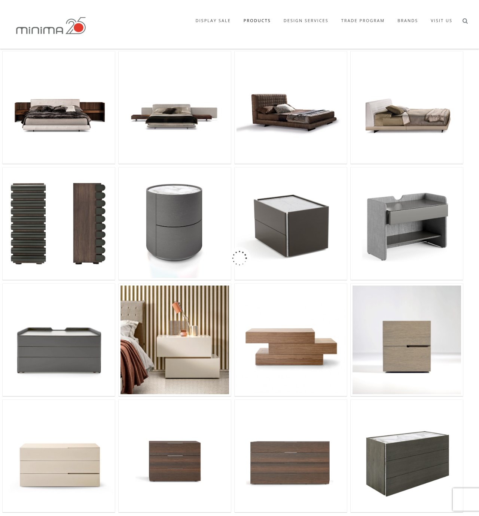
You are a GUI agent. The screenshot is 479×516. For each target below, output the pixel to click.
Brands (407, 20)
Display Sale (213, 20)
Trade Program (363, 20)
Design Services (306, 20)
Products (257, 20)
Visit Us (441, 20)
